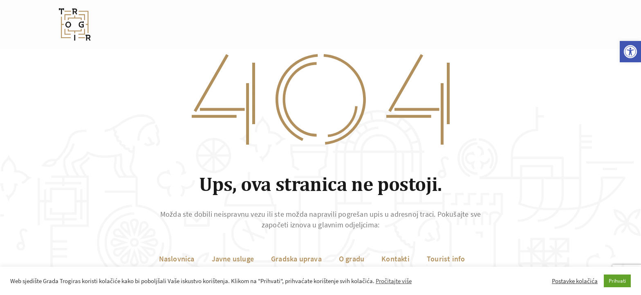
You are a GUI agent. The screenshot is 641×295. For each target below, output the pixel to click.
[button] (630, 51)
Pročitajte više (394, 281)
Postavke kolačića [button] (575, 281)
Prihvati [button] (617, 280)
